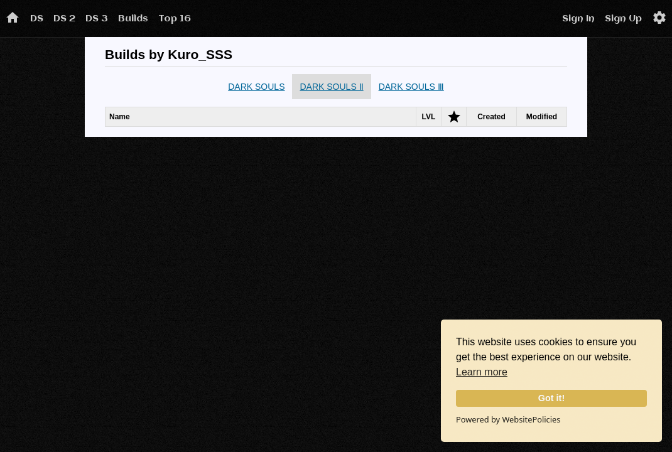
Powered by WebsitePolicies (508, 419)
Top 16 (174, 19)
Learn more (481, 372)
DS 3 (96, 19)
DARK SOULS (256, 87)
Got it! (551, 398)
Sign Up (623, 19)
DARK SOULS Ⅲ (411, 87)
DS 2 (64, 19)
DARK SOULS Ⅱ (331, 87)
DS (36, 19)
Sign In (578, 19)
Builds (133, 19)
